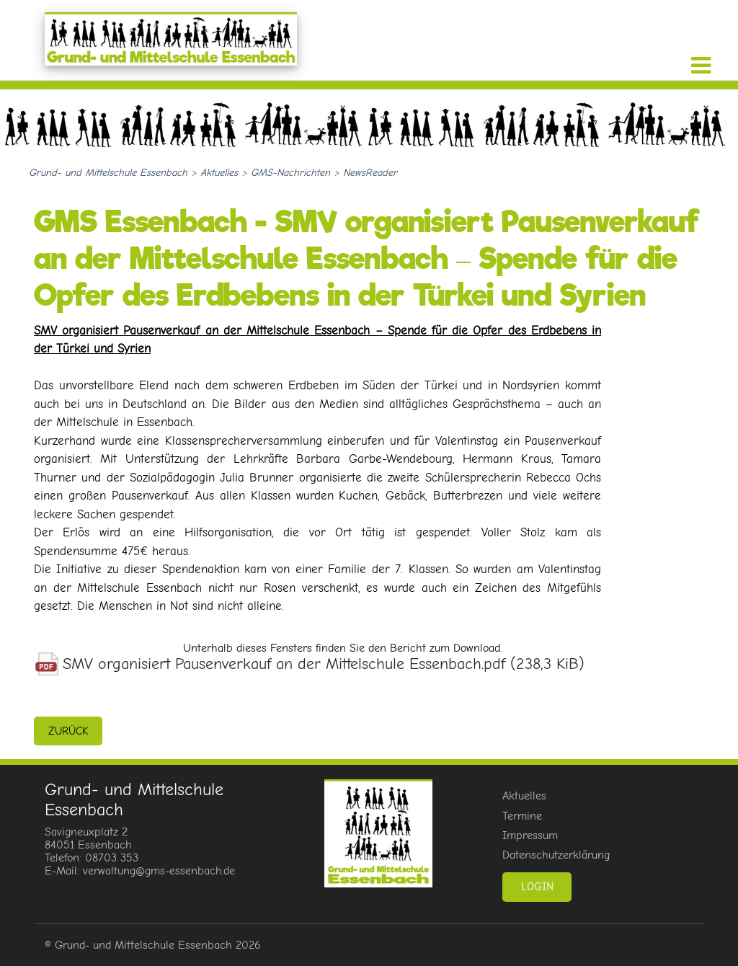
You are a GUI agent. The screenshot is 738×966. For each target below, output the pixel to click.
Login (537, 886)
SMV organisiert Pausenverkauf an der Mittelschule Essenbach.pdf (323, 664)
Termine (522, 816)
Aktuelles (524, 795)
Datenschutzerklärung (556, 854)
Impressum (530, 835)
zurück (68, 730)
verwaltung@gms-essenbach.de (159, 870)
